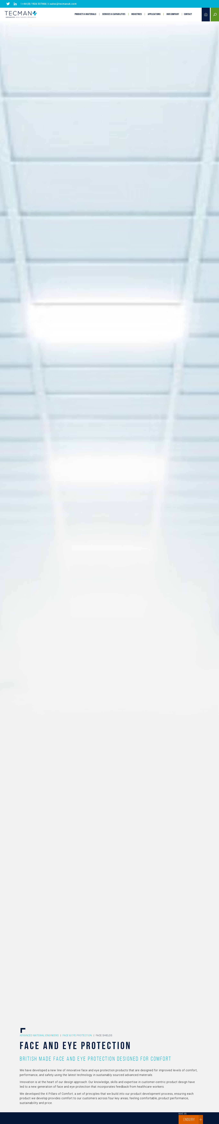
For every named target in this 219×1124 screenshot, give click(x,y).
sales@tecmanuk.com (63, 4)
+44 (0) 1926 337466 (34, 4)
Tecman (21, 14)
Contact (188, 14)
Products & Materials (85, 14)
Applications (154, 14)
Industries (136, 14)
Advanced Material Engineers (39, 1035)
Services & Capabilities (113, 14)
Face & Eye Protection (77, 1035)
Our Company (173, 14)
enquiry (193, 1119)
